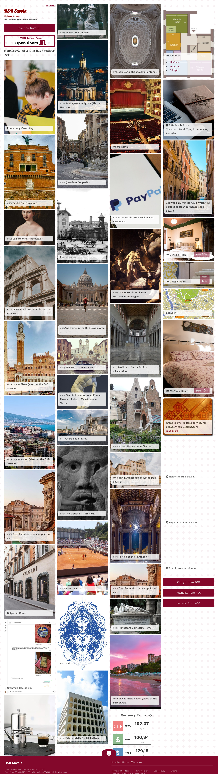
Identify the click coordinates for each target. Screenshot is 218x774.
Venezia (174, 66)
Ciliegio (174, 70)
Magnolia (175, 62)
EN (50, 5)
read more (172, 430)
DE (53, 5)
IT (47, 5)
